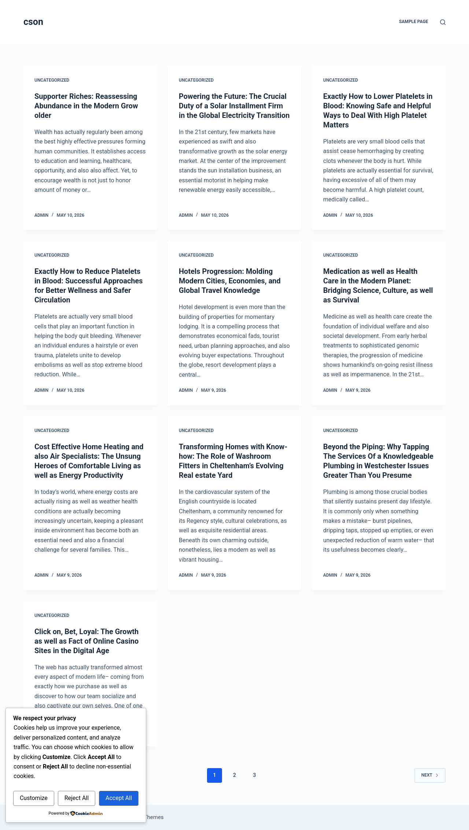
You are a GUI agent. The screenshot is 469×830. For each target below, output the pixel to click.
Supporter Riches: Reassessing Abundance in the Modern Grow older (86, 106)
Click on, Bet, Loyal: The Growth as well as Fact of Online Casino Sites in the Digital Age (86, 641)
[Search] (443, 22)
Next (430, 775)
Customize (34, 797)
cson (33, 21)
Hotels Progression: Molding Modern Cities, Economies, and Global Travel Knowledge (230, 281)
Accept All (119, 797)
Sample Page (413, 21)
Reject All (76, 797)
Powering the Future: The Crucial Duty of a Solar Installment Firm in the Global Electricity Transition (234, 106)
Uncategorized (51, 80)
